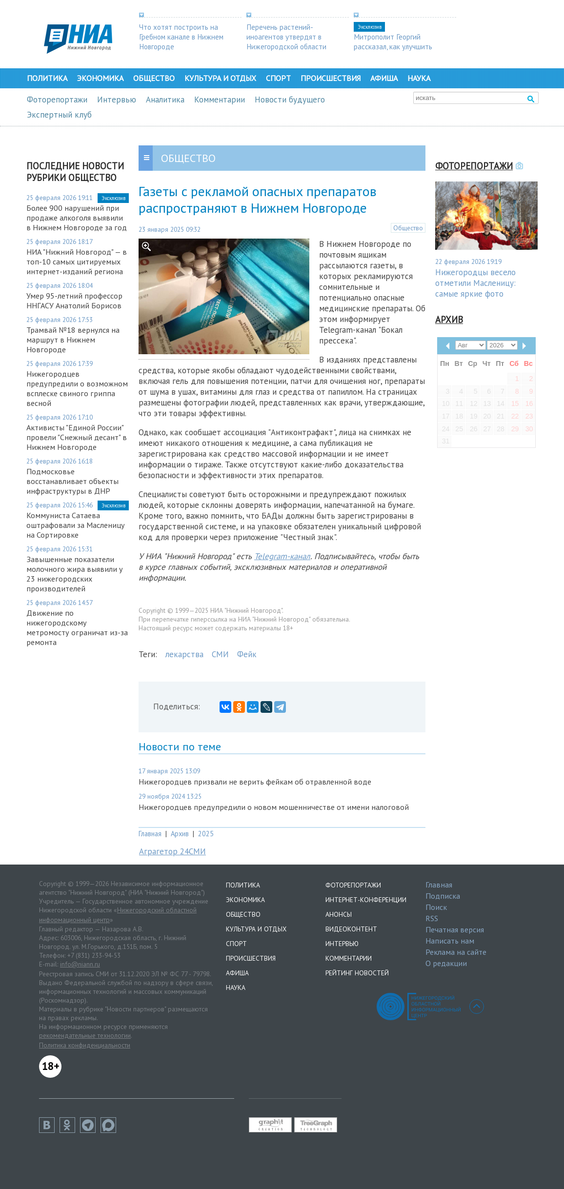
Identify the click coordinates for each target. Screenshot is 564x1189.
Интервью (116, 99)
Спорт (278, 78)
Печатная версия (454, 929)
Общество (154, 78)
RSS (431, 918)
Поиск (436, 907)
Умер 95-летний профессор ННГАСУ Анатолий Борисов (74, 300)
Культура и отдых (220, 78)
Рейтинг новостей (357, 972)
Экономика (100, 78)
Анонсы (338, 914)
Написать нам (449, 941)
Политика (47, 78)
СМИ (220, 654)
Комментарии (219, 99)
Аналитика (165, 99)
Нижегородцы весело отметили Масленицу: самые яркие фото (475, 283)
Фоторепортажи (57, 99)
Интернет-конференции (365, 899)
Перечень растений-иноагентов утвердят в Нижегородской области (286, 36)
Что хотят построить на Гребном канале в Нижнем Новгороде (181, 36)
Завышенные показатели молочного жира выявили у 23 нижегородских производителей (74, 573)
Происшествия (331, 78)
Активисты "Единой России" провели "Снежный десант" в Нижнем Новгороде (76, 437)
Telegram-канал (282, 556)
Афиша (384, 78)
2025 (206, 833)
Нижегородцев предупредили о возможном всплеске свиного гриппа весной (77, 388)
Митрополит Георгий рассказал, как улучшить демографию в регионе (393, 46)
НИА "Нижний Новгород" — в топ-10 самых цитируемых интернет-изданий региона (76, 261)
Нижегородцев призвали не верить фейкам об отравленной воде (255, 781)
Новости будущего (290, 99)
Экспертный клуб (59, 114)
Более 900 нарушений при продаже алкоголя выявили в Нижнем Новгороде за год (76, 217)
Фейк (247, 654)
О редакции (446, 963)
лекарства (184, 654)
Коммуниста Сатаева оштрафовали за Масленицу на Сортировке (75, 525)
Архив (180, 833)
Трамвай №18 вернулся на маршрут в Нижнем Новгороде (73, 339)
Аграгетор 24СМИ (172, 851)
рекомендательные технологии (85, 1035)
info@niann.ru (80, 964)
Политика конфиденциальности (84, 1045)
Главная (150, 833)
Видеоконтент (351, 929)
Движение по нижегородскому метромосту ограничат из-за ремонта (77, 627)
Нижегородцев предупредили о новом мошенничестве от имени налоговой (274, 807)
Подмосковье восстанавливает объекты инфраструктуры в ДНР (72, 481)
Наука (418, 78)
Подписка (442, 896)
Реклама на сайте (455, 952)
